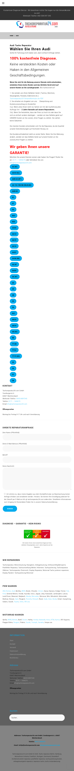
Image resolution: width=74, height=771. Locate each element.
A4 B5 (14, 228)
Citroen (40, 591)
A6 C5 (14, 240)
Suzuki (28, 622)
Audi (13, 591)
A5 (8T (14, 264)
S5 (13, 362)
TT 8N (14, 344)
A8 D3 (14, 319)
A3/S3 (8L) (16, 173)
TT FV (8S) (16, 356)
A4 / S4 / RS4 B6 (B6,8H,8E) (21, 185)
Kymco (57, 620)
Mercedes (35, 596)
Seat (50, 599)
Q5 (13, 289)
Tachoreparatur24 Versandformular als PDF (26, 99)
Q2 (13, 209)
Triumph (34, 622)
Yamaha (41, 622)
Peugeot (16, 622)
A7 (13, 203)
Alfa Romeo (7, 591)
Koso (48, 620)
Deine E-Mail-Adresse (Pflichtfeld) (37, 447)
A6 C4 (14, 234)
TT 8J (14, 350)
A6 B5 (14, 270)
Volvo (21, 602)
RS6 (13, 222)
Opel (16, 599)
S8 (13, 380)
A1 (13, 197)
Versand (13, 647)
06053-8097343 (21, 399)
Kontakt (12, 644)
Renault (35, 599)
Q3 (13, 283)
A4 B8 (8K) (16, 258)
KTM (52, 620)
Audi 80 (15, 191)
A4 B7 (14, 252)
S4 (13, 307)
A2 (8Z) (14, 167)
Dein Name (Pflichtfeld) (37, 436)
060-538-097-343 (44, 16)
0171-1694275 (40, 741)
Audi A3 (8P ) (17, 179)
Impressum (14, 651)
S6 (13, 368)
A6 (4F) (14, 277)
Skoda (54, 599)
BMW (23, 591)
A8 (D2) (14, 332)
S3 (13, 301)
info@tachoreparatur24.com (21, 163)
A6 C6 (14, 246)
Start (11, 640)
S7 (13, 374)
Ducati (24, 620)
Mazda (28, 596)
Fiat (67, 591)
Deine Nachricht (37, 478)
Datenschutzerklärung (18, 654)
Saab (45, 599)
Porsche (29, 599)
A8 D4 (14, 325)
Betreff (37, 458)
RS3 (13, 215)
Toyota (16, 602)
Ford (4, 594)
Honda (35, 620)
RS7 (13, 313)
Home (11, 35)
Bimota (14, 620)
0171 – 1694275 (19, 160)
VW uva (27, 602)
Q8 (13, 295)
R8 (13, 338)
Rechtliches (14, 658)
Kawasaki (42, 620)
